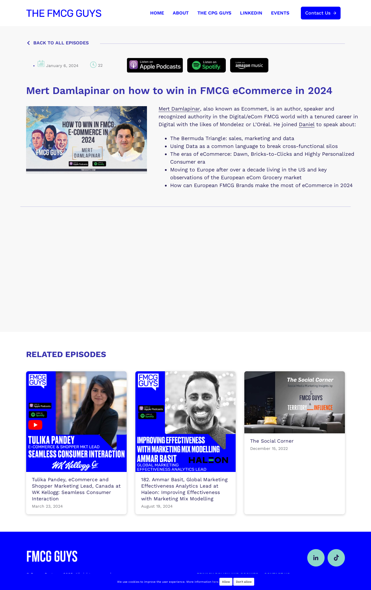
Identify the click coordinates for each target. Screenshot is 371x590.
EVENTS (280, 13)
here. (215, 581)
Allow (226, 581)
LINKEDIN (251, 13)
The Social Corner (272, 440)
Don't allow (244, 581)
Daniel (306, 124)
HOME (157, 13)
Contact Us (317, 13)
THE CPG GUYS (214, 13)
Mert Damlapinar (179, 109)
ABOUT (181, 13)
